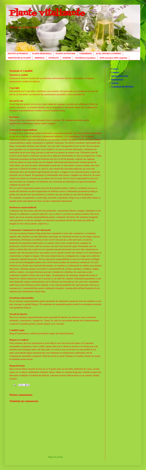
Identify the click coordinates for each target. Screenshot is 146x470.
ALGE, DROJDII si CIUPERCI (108, 54)
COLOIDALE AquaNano (85, 58)
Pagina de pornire (55, 457)
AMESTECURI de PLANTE (19, 58)
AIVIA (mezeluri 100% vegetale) (113, 58)
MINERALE (40, 58)
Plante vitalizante (47, 13)
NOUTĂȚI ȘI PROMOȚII (18, 54)
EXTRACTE (54, 58)
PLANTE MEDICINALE (42, 54)
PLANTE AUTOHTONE (65, 54)
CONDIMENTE (85, 54)
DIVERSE (67, 58)
